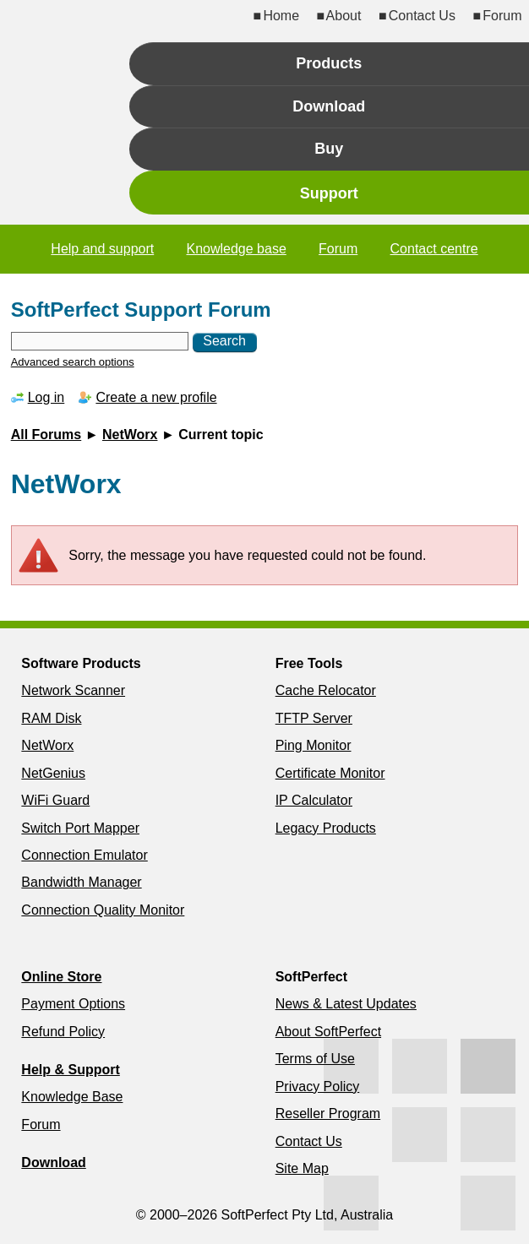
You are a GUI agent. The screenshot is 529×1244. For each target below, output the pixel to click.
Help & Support (70, 1069)
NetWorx (130, 434)
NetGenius (53, 773)
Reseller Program (327, 1113)
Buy (328, 148)
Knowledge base (236, 249)
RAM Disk (51, 718)
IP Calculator (313, 800)
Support (329, 193)
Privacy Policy (317, 1086)
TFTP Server (313, 718)
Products (329, 63)
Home (281, 15)
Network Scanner (73, 690)
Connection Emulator (84, 855)
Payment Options (73, 1004)
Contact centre (434, 249)
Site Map (302, 1168)
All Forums (46, 434)
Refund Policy (63, 1031)
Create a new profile (155, 397)
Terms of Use (315, 1058)
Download (328, 106)
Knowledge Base (72, 1096)
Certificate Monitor (330, 773)
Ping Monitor (313, 745)
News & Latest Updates (346, 1004)
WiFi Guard (55, 800)
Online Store (61, 977)
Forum (502, 15)
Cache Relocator (325, 690)
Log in (46, 397)
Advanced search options (72, 362)
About (344, 15)
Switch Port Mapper (80, 828)
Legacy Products (325, 828)
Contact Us (422, 15)
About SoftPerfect (328, 1031)
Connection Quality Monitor (102, 910)
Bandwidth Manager (81, 882)
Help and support (102, 249)
